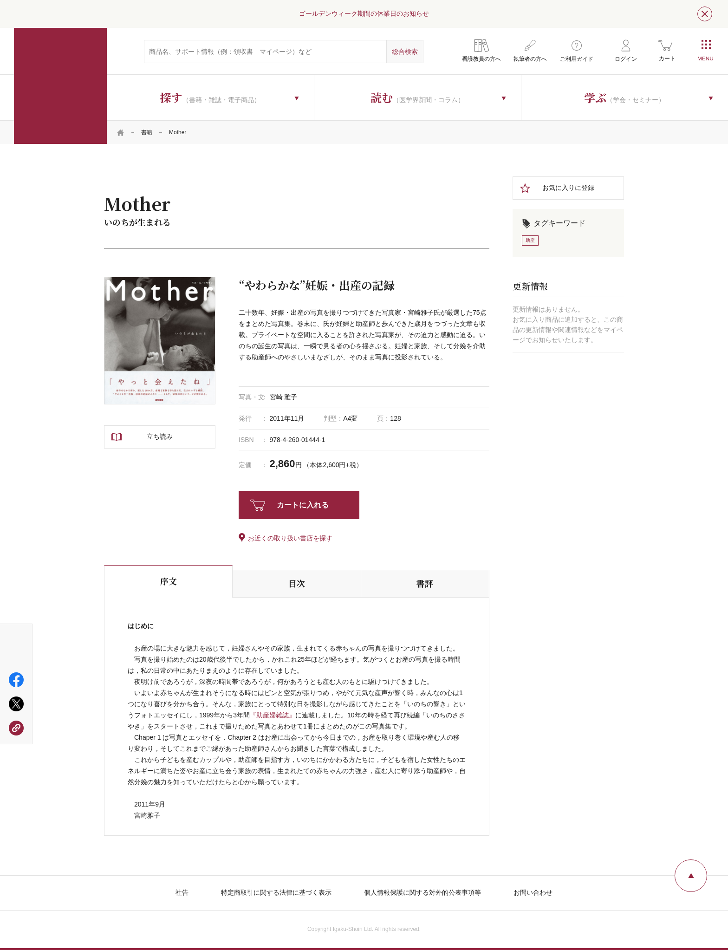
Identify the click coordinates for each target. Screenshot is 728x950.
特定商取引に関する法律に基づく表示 (276, 892)
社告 (182, 892)
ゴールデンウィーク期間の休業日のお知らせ (364, 13)
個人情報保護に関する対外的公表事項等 (422, 892)
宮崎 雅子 (284, 397)
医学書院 (60, 86)
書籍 (146, 132)
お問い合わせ (533, 892)
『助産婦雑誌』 (272, 715)
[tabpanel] (159, 340)
